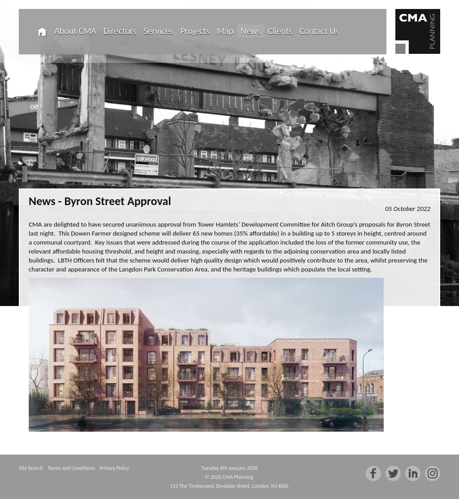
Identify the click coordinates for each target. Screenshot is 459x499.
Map (225, 31)
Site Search (31, 468)
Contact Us (319, 31)
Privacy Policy (114, 468)
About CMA (75, 31)
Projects (194, 31)
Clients (280, 31)
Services (158, 31)
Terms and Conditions (71, 468)
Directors (120, 31)
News (251, 31)
